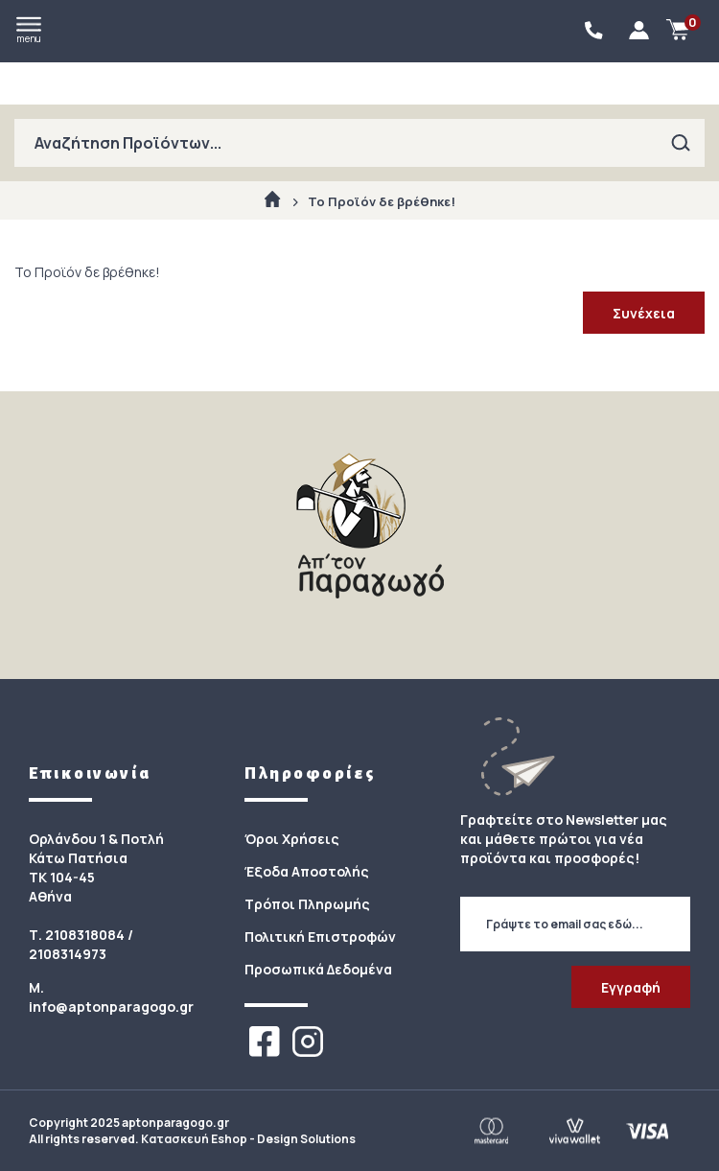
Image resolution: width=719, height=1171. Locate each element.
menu (28, 30)
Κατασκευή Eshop (194, 1139)
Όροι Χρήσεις (291, 839)
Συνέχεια (644, 313)
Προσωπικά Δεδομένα (318, 969)
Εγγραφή (631, 987)
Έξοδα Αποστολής (306, 871)
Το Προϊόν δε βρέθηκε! (381, 201)
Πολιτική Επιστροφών (320, 936)
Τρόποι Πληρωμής (307, 904)
